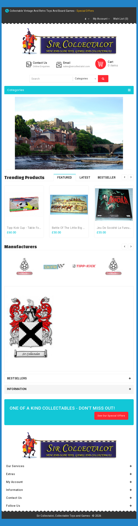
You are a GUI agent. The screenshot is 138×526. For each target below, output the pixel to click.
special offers (85, 10)
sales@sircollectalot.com (76, 66)
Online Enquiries (41, 66)
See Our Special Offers (111, 415)
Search (103, 78)
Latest (85, 177)
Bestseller (107, 177)
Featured (64, 177)
